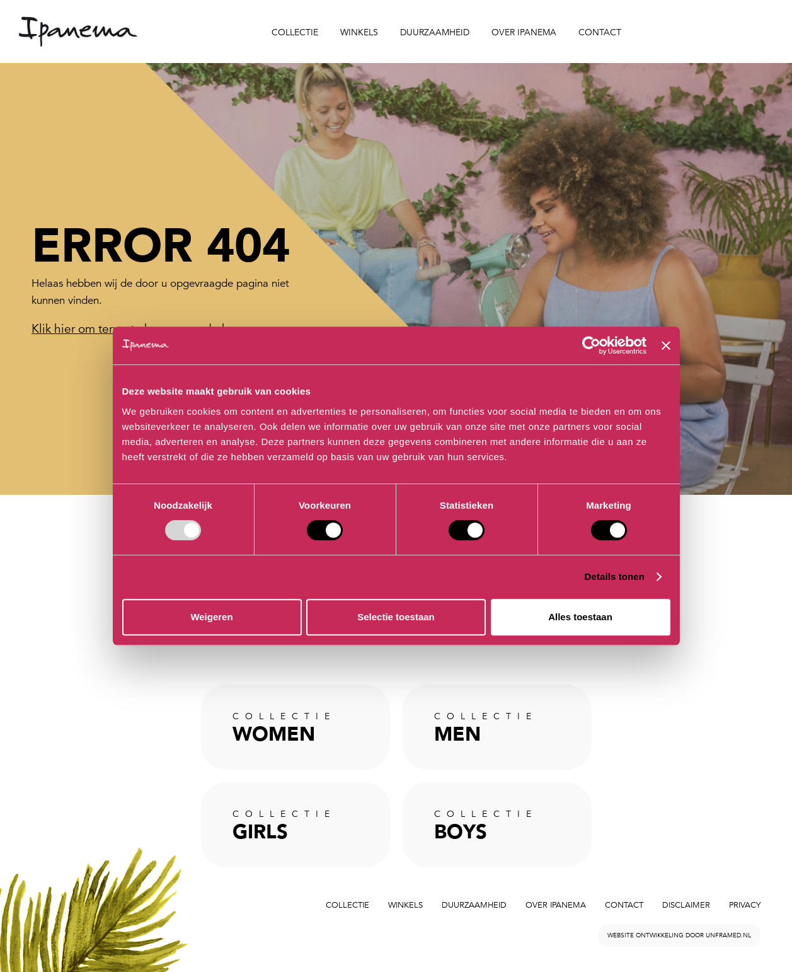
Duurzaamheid (434, 32)
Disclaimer (686, 905)
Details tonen (615, 576)
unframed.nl (728, 935)
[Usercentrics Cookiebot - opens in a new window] (591, 345)
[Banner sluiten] (666, 345)
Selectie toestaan (396, 616)
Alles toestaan (580, 616)
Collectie (295, 32)
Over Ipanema (523, 32)
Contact (599, 32)
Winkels (359, 32)
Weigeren (211, 616)
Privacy (744, 905)
